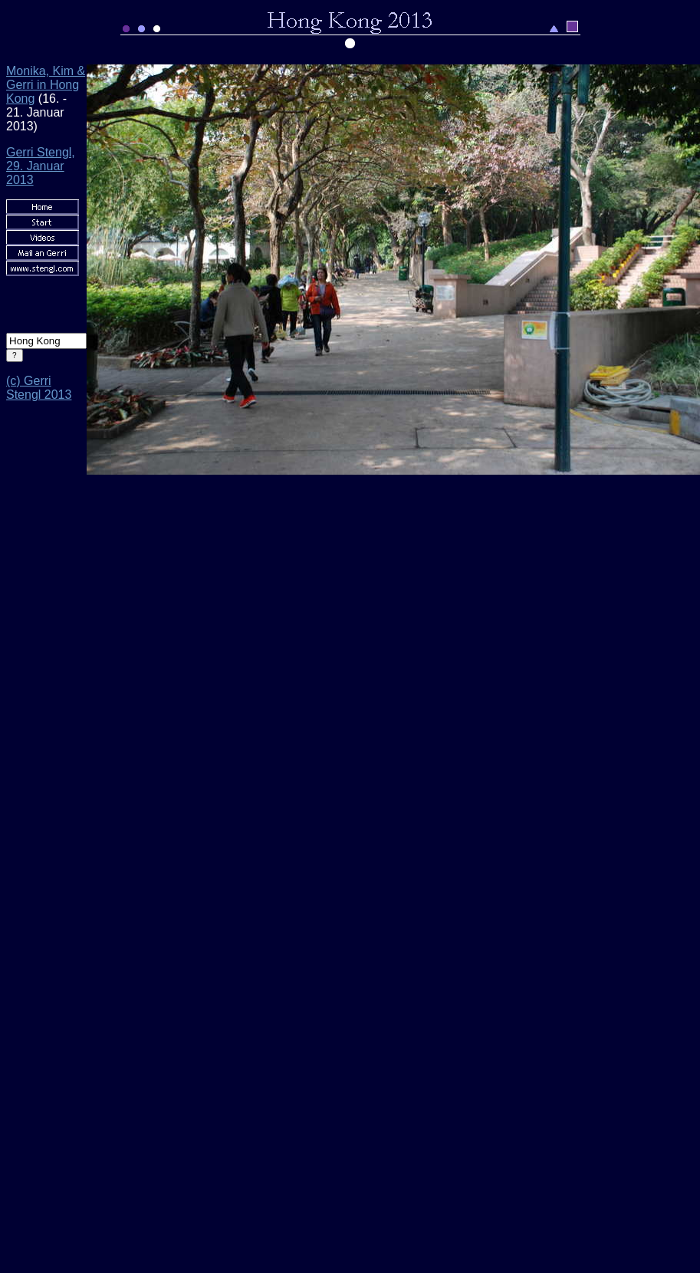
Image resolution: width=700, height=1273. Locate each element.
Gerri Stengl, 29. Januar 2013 (40, 166)
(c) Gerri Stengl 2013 (38, 387)
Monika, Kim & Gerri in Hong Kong (45, 84)
